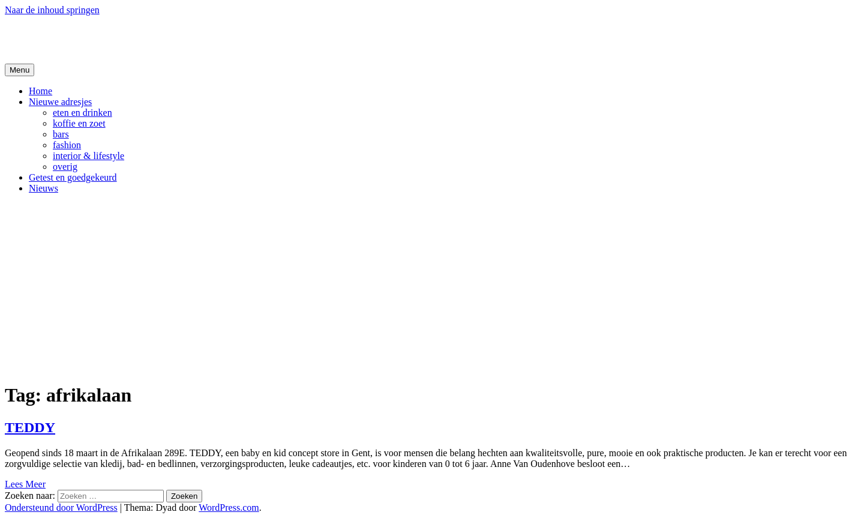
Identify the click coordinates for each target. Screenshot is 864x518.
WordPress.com (229, 507)
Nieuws (43, 188)
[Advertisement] (432, 287)
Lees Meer (25, 484)
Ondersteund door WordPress (61, 507)
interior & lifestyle (88, 156)
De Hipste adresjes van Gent (121, 39)
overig (65, 166)
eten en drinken (82, 112)
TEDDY (30, 427)
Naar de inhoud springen (52, 10)
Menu (19, 69)
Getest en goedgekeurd (73, 177)
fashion (67, 145)
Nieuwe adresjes (60, 102)
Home (40, 91)
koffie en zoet (79, 123)
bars (61, 134)
